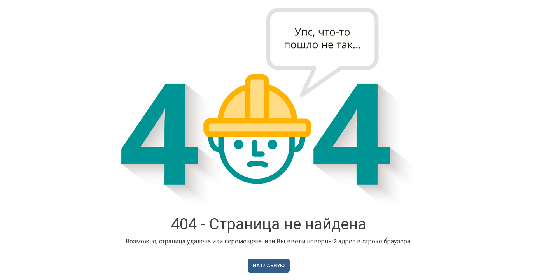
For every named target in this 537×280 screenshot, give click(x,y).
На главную (269, 265)
